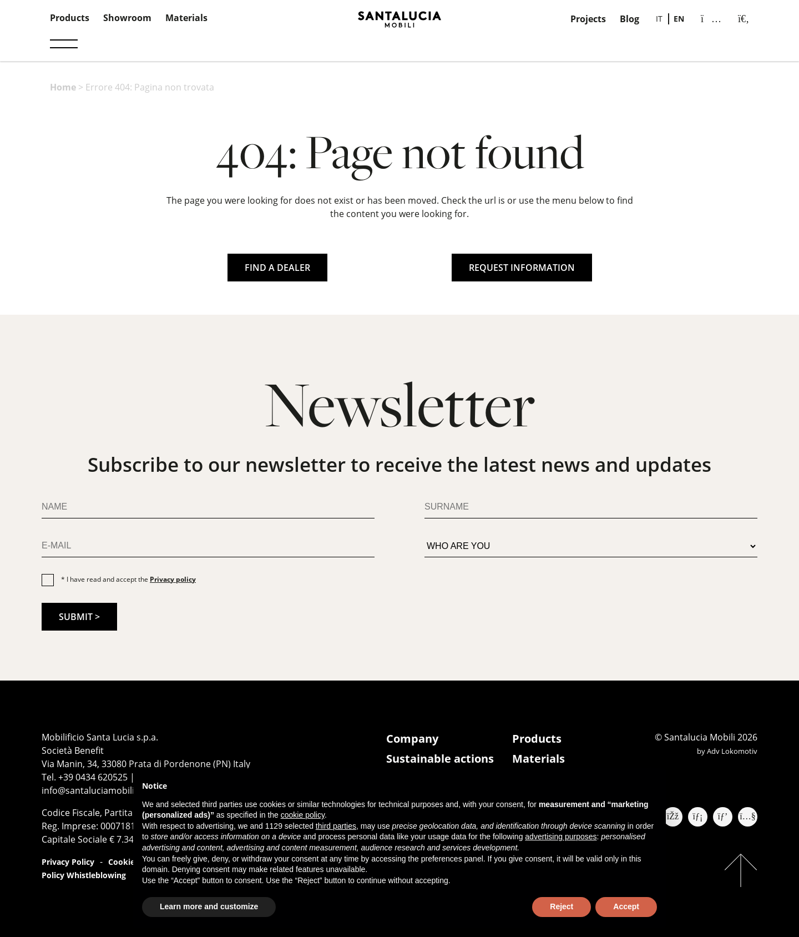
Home (63, 87)
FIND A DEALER (277, 267)
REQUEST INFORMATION (522, 267)
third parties (336, 826)
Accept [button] (626, 906)
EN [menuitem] (679, 18)
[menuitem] (659, 18)
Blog (629, 19)
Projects (588, 19)
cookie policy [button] (303, 814)
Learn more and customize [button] (209, 906)
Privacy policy (173, 579)
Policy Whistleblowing (84, 875)
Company (412, 738)
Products (69, 18)
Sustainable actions (440, 758)
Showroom (127, 18)
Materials (186, 18)
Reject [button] (561, 906)
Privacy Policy (68, 862)
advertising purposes (560, 836)
